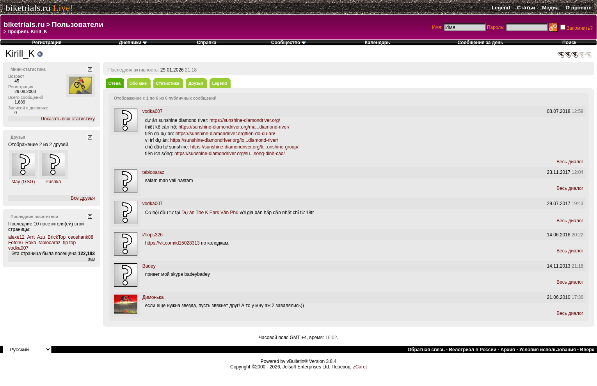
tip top (69, 242)
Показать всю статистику (68, 119)
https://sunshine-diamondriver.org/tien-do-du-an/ (225, 133)
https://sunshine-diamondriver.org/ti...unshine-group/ (244, 147)
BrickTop (57, 237)
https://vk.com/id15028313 (172, 243)
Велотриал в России (472, 349)
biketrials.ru (27, 8)
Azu (41, 237)
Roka (30, 242)
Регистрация (47, 42)
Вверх (587, 349)
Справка (206, 42)
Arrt (30, 237)
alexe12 (16, 237)
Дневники (133, 42)
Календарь (377, 42)
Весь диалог (569, 161)
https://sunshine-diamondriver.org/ (245, 120)
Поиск (569, 42)
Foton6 (15, 242)
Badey (149, 266)
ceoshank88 (80, 237)
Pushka (53, 181)
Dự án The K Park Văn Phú (209, 212)
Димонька (153, 297)
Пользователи (77, 24)
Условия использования (547, 349)
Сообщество (288, 42)
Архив (508, 349)
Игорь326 (152, 235)
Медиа (550, 8)
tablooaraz (49, 242)
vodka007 (18, 248)
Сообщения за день (480, 42)
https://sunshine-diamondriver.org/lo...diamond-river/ (224, 140)
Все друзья (83, 198)
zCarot (360, 367)
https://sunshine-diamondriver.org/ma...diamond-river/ (233, 127)
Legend (501, 8)
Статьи (526, 8)
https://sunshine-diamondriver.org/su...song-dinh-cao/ (229, 153)
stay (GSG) (23, 181)
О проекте (579, 8)
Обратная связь (426, 349)
